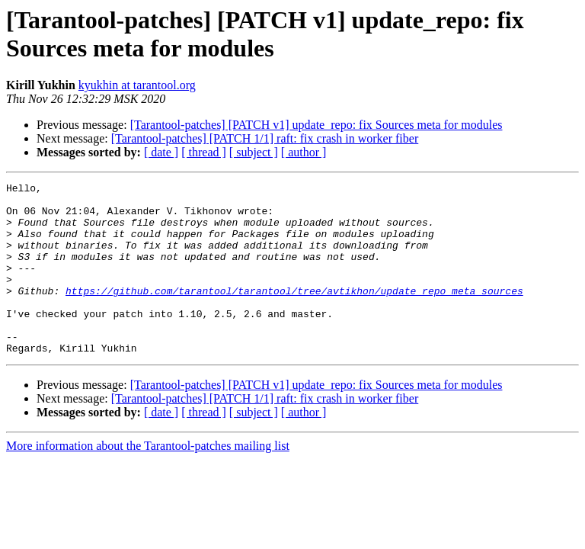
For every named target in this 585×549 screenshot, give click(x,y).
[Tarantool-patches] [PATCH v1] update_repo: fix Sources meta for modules (316, 124)
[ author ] (304, 152)
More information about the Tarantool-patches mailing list (147, 480)
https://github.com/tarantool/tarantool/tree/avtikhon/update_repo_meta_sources (294, 313)
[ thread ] (203, 152)
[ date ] (161, 152)
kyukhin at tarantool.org (137, 85)
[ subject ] (253, 152)
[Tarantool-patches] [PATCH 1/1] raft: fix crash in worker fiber (265, 138)
